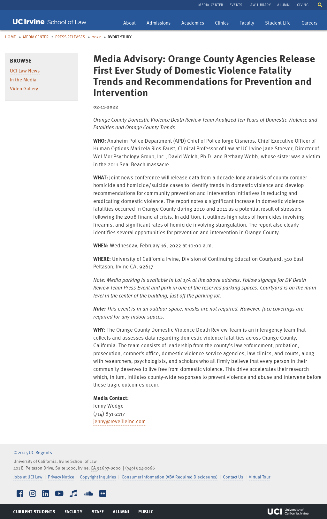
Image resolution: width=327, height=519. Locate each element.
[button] (320, 4)
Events (236, 4)
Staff (99, 513)
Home (10, 37)
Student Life (278, 23)
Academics (192, 23)
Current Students (34, 513)
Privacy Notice (61, 476)
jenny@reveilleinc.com (119, 421)
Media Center (210, 4)
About (132, 23)
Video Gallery (24, 88)
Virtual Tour (259, 476)
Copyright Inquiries (98, 476)
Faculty (249, 23)
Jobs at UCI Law (27, 476)
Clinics (224, 23)
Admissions (158, 23)
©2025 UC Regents (32, 452)
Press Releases (70, 37)
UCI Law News (25, 70)
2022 (96, 37)
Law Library (259, 4)
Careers (311, 23)
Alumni (283, 4)
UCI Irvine (288, 511)
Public (146, 513)
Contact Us (233, 476)
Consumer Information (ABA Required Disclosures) (169, 476)
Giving (302, 4)
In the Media (23, 79)
